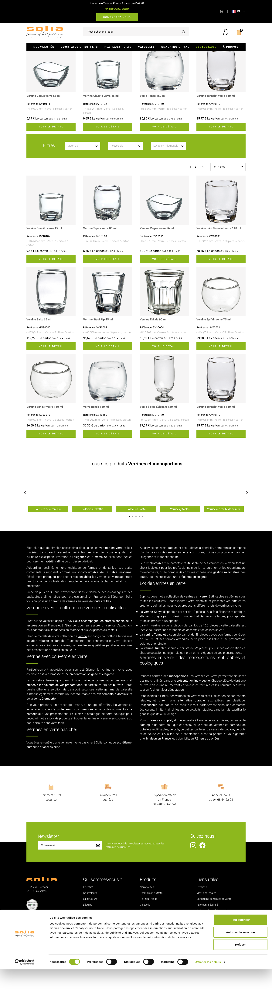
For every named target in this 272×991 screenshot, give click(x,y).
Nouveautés (43, 47)
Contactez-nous (117, 17)
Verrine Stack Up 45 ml (99, 370)
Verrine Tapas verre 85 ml (101, 279)
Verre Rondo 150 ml (153, 147)
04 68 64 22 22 (223, 850)
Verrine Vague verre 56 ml (44, 147)
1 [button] (129, 567)
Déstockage (206, 47)
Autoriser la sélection (240, 953)
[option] (48, 543)
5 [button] (142, 567)
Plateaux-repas (117, 47)
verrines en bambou (227, 775)
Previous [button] (25, 543)
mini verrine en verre (158, 676)
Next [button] (247, 543)
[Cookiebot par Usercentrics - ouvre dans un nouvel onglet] (24, 983)
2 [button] (132, 567)
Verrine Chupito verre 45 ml (102, 147)
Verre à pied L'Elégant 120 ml (159, 458)
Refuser (240, 966)
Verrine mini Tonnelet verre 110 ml (220, 279)
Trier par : (199, 217)
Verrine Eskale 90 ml (154, 370)
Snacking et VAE (175, 47)
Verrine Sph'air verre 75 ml (214, 370)
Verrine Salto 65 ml (39, 370)
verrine (82, 687)
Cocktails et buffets (79, 47)
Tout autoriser (240, 941)
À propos (231, 47)
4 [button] (139, 567)
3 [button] (136, 567)
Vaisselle (146, 47)
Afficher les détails (208, 983)
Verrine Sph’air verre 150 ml (45, 458)
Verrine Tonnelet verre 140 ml (216, 147)
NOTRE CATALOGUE (117, 9)
